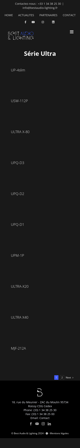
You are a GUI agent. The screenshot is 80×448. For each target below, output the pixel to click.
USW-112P (19, 100)
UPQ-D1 (17, 224)
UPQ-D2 (17, 193)
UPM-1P (17, 255)
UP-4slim (18, 70)
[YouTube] (37, 423)
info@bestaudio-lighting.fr (40, 8)
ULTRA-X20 (20, 286)
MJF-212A (18, 348)
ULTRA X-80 (20, 131)
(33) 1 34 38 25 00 (42, 414)
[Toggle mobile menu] (72, 32)
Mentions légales (59, 433)
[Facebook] (30, 423)
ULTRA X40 (19, 317)
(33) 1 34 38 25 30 (44, 410)
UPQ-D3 (17, 162)
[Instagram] (43, 423)
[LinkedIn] (49, 423)
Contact (44, 418)
